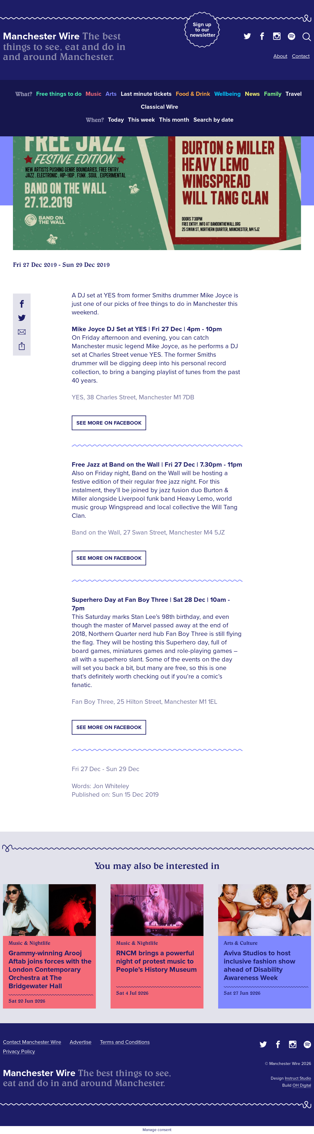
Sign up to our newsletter (202, 29)
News (252, 94)
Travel (293, 94)
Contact (301, 56)
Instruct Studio (298, 1078)
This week (141, 119)
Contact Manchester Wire (32, 1042)
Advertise (80, 1042)
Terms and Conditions (125, 1042)
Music (93, 94)
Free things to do (58, 94)
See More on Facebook (108, 423)
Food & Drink (193, 94)
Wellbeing (227, 94)
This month (174, 119)
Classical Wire (159, 106)
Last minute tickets (146, 94)
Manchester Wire (41, 36)
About (280, 56)
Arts (111, 94)
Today (116, 119)
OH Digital (302, 1085)
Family (272, 94)
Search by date (213, 119)
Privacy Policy (19, 1051)
